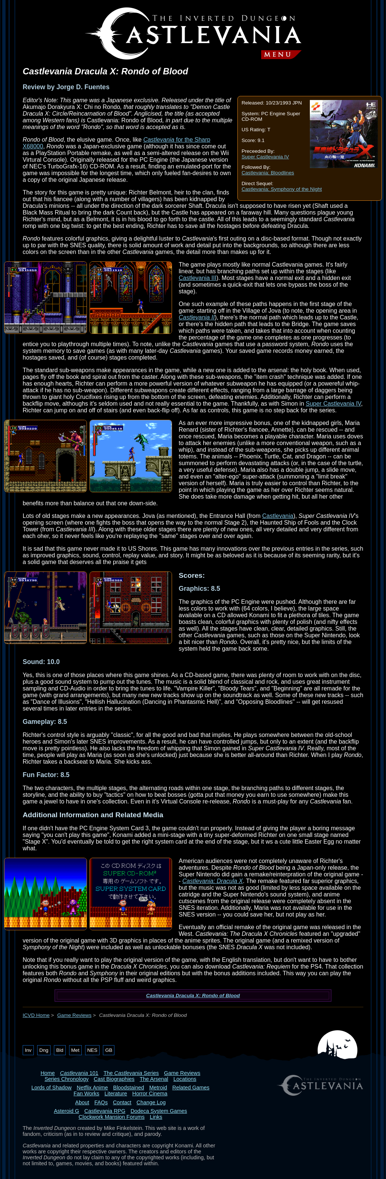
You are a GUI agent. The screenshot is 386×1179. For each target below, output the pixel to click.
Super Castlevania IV (265, 157)
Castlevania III (197, 278)
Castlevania (277, 516)
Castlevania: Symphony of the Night (281, 189)
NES (92, 1050)
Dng (43, 1050)
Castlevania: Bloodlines (267, 172)
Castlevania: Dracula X (212, 881)
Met (75, 1050)
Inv (28, 1050)
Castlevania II (197, 317)
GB (108, 1050)
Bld (59, 1050)
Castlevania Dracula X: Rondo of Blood (193, 995)
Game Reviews (74, 1015)
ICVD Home (36, 1015)
